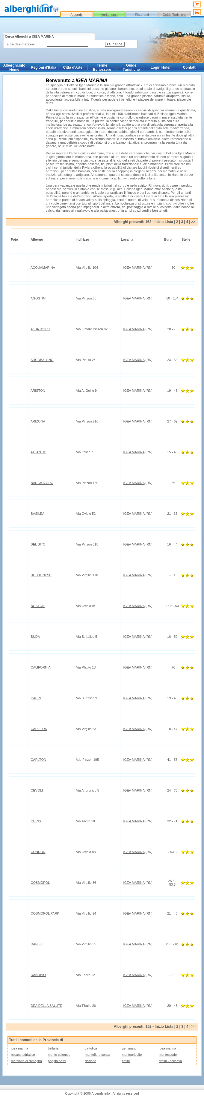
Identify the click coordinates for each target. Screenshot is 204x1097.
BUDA (35, 636)
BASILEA (38, 513)
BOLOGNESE (41, 575)
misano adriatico (23, 1054)
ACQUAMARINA (43, 267)
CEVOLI (37, 790)
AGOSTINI (38, 298)
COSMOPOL (40, 882)
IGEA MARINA (134, 267)
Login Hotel (160, 67)
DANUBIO (38, 975)
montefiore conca (97, 1054)
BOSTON (38, 606)
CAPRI (36, 698)
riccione (90, 1061)
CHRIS (36, 821)
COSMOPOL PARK (45, 913)
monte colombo (59, 1054)
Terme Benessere (102, 67)
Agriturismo (109, 14)
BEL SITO (38, 544)
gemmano (129, 1048)
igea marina (19, 1048)
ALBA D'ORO (40, 329)
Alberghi (76, 14)
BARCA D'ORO (42, 483)
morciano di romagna (26, 1061)
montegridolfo (132, 1054)
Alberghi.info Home (14, 67)
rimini (126, 1061)
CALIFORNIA (41, 667)
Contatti (190, 67)
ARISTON (38, 390)
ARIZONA (38, 421)
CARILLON (39, 729)
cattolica (91, 1048)
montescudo (168, 1054)
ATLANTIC (38, 452)
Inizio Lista (164, 222)
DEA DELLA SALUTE (46, 1005)
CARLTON (38, 759)
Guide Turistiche (174, 14)
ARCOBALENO (42, 360)
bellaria (53, 1048)
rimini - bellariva (170, 1061)
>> (193, 222)
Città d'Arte (72, 67)
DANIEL (37, 944)
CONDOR (38, 852)
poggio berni (57, 1061)
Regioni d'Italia (43, 67)
